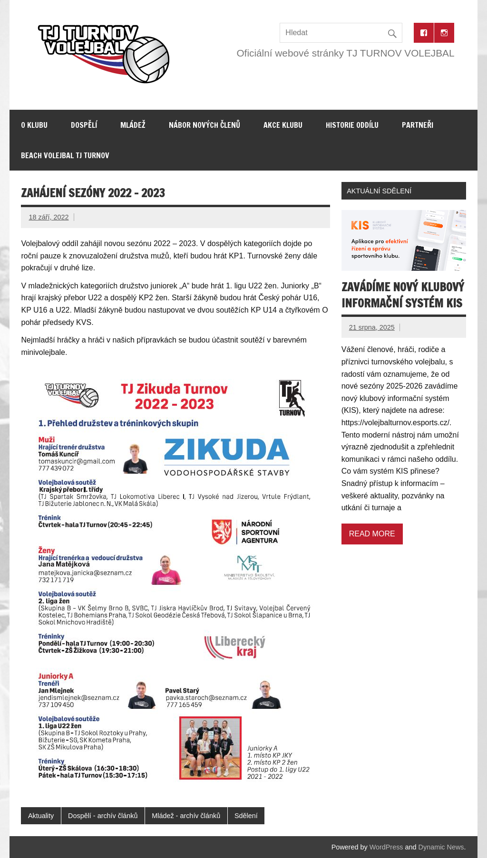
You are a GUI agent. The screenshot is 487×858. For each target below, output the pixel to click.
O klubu (34, 125)
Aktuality (41, 816)
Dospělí (84, 125)
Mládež (133, 125)
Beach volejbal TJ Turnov (65, 155)
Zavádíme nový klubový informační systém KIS (402, 295)
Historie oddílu (352, 125)
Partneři (417, 125)
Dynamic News (441, 847)
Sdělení (246, 816)
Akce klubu (282, 125)
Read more (372, 534)
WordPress (386, 847)
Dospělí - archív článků (102, 816)
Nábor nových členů (204, 125)
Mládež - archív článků (186, 816)
